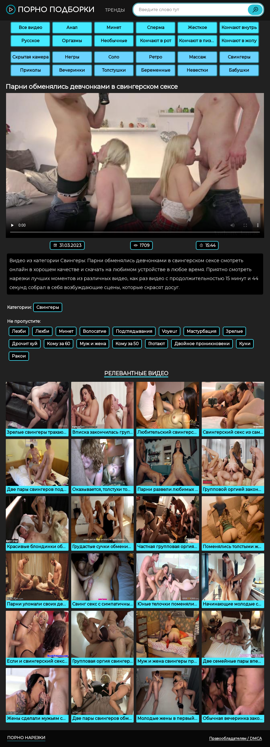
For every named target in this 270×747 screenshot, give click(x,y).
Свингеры (239, 57)
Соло (113, 57)
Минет (114, 27)
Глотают (156, 343)
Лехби (42, 331)
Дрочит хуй (24, 343)
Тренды (115, 10)
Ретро (155, 57)
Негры (72, 57)
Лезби (19, 331)
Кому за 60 (58, 343)
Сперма (155, 27)
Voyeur (169, 331)
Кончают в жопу (239, 40)
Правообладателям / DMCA (235, 738)
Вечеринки (72, 70)
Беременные (155, 70)
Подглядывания (134, 331)
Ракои (19, 356)
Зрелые (234, 331)
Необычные (114, 40)
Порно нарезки (26, 737)
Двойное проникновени (202, 343)
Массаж (197, 57)
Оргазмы (72, 40)
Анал (72, 27)
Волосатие (94, 331)
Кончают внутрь (239, 27)
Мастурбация (201, 331)
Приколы (30, 70)
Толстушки (114, 70)
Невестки (197, 70)
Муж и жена (93, 343)
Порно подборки (50, 10)
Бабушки (239, 70)
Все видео (30, 27)
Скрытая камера (30, 57)
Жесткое (197, 27)
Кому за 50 (127, 343)
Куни (244, 343)
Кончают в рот (155, 40)
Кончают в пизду (197, 40)
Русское (30, 40)
